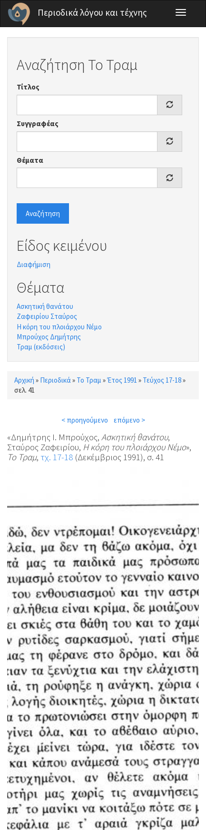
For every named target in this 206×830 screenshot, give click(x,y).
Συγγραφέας (38, 123)
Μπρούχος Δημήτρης (49, 336)
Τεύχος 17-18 (162, 380)
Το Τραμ (89, 380)
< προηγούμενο (84, 420)
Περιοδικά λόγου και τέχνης (92, 12)
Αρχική (24, 380)
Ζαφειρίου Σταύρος (47, 316)
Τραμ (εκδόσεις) (41, 346)
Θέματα (30, 160)
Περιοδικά (55, 380)
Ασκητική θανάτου (45, 306)
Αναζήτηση (43, 213)
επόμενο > (129, 420)
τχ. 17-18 (56, 457)
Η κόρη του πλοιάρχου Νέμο (59, 326)
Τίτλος (28, 86)
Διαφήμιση (33, 264)
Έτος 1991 (122, 380)
